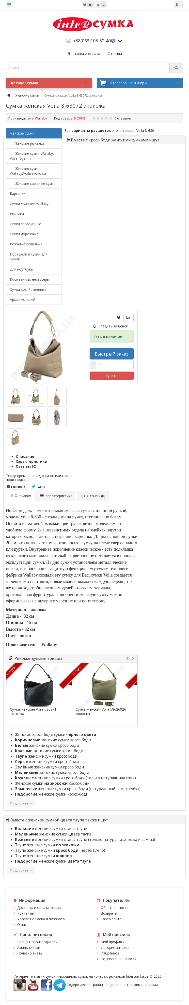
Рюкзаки (17, 213)
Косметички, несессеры (29, 279)
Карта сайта (111, 919)
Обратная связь (114, 907)
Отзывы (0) (26, 466)
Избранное (110, 953)
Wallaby (41, 118)
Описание (25, 456)
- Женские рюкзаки (27, 143)
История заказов (115, 947)
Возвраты (109, 913)
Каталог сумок (49, 83)
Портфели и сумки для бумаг (28, 256)
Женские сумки (27, 95)
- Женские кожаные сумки (33, 183)
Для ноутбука (21, 269)
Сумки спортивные (25, 223)
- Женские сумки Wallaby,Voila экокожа (28, 171)
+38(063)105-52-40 (92, 41)
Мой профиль (112, 941)
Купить (111, 375)
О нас (22, 924)
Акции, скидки (28, 947)
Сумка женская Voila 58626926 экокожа (101, 711)
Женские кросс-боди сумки (55, 734)
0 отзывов (123, 118)
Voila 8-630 (145, 130)
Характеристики (31, 461)
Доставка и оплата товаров (40, 907)
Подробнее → (21, 803)
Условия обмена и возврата (41, 919)
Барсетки (17, 193)
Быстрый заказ (111, 354)
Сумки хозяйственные (28, 289)
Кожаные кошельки (26, 244)
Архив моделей (22, 299)
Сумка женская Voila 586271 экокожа (33, 711)
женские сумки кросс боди (46, 756)
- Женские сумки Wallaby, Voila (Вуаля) (32, 156)
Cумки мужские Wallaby (29, 203)
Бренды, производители (37, 941)
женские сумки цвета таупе (51, 828)
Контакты (25, 913)
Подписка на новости (119, 958)
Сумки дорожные (24, 234)
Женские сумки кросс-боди (52, 783)
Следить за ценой (110, 326)
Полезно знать (29, 953)
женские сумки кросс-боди (53, 740)
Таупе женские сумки (47, 845)
